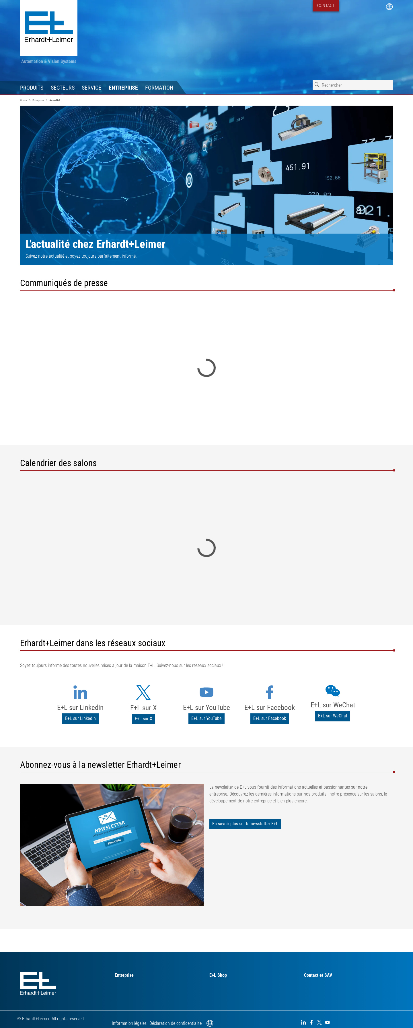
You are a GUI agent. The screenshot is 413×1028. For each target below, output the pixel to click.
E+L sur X (143, 708)
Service (91, 87)
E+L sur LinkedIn (80, 718)
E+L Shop (218, 975)
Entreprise (123, 87)
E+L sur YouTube (206, 707)
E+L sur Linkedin (80, 707)
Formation (159, 87)
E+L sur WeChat (333, 705)
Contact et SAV (318, 975)
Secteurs (63, 87)
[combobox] (353, 85)
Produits (31, 87)
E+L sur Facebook (269, 707)
